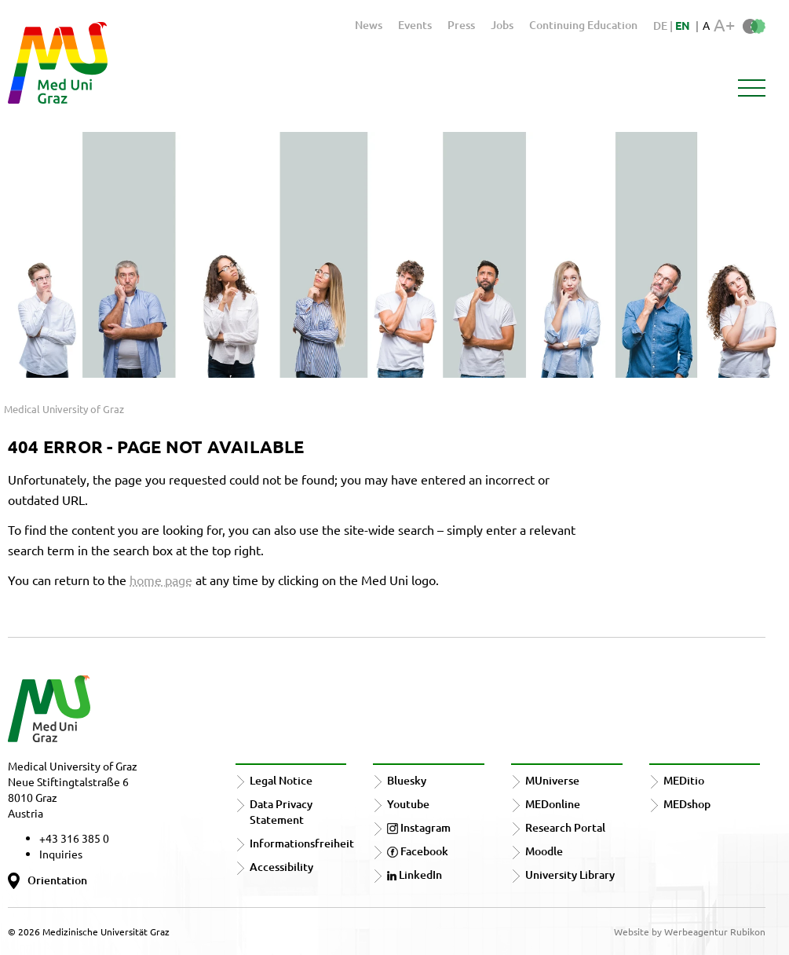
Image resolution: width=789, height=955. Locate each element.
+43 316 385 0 (74, 838)
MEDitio (683, 780)
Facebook (417, 850)
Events (415, 24)
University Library (570, 874)
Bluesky (406, 780)
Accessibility (281, 866)
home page (161, 579)
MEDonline (552, 803)
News (368, 24)
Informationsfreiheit (302, 843)
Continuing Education (583, 24)
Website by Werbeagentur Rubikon (689, 931)
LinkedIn (414, 874)
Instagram (419, 827)
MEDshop (686, 803)
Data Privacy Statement (281, 811)
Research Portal (565, 827)
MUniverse (552, 780)
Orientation (57, 880)
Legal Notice (281, 780)
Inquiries (60, 854)
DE (661, 25)
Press (461, 24)
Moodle (544, 850)
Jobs (502, 24)
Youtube (408, 803)
